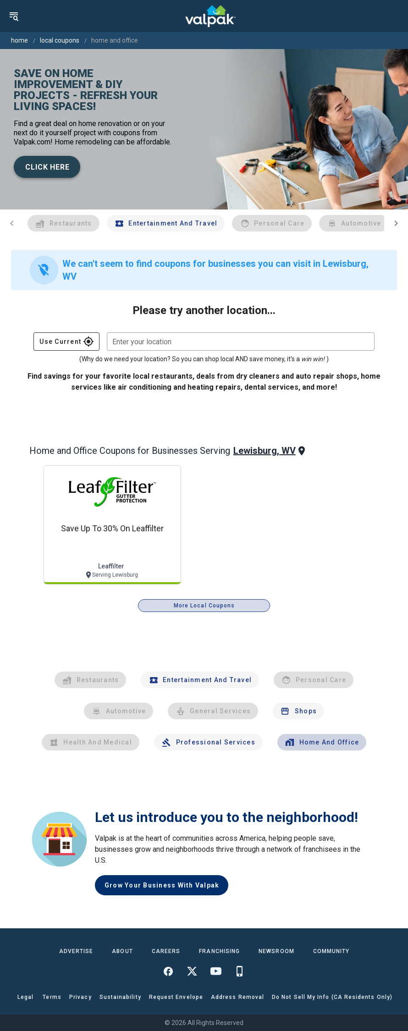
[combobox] (241, 341)
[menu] (13, 16)
